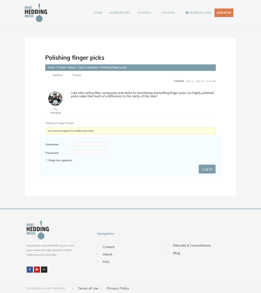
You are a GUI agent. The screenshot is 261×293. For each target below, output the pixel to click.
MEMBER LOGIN (199, 12)
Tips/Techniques (88, 67)
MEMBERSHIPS (123, 12)
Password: (52, 153)
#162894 (179, 81)
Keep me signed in (60, 160)
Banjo (72, 67)
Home (51, 67)
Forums (61, 67)
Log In (207, 169)
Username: (52, 144)
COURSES (146, 12)
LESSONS (169, 12)
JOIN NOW (224, 12)
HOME (102, 12)
